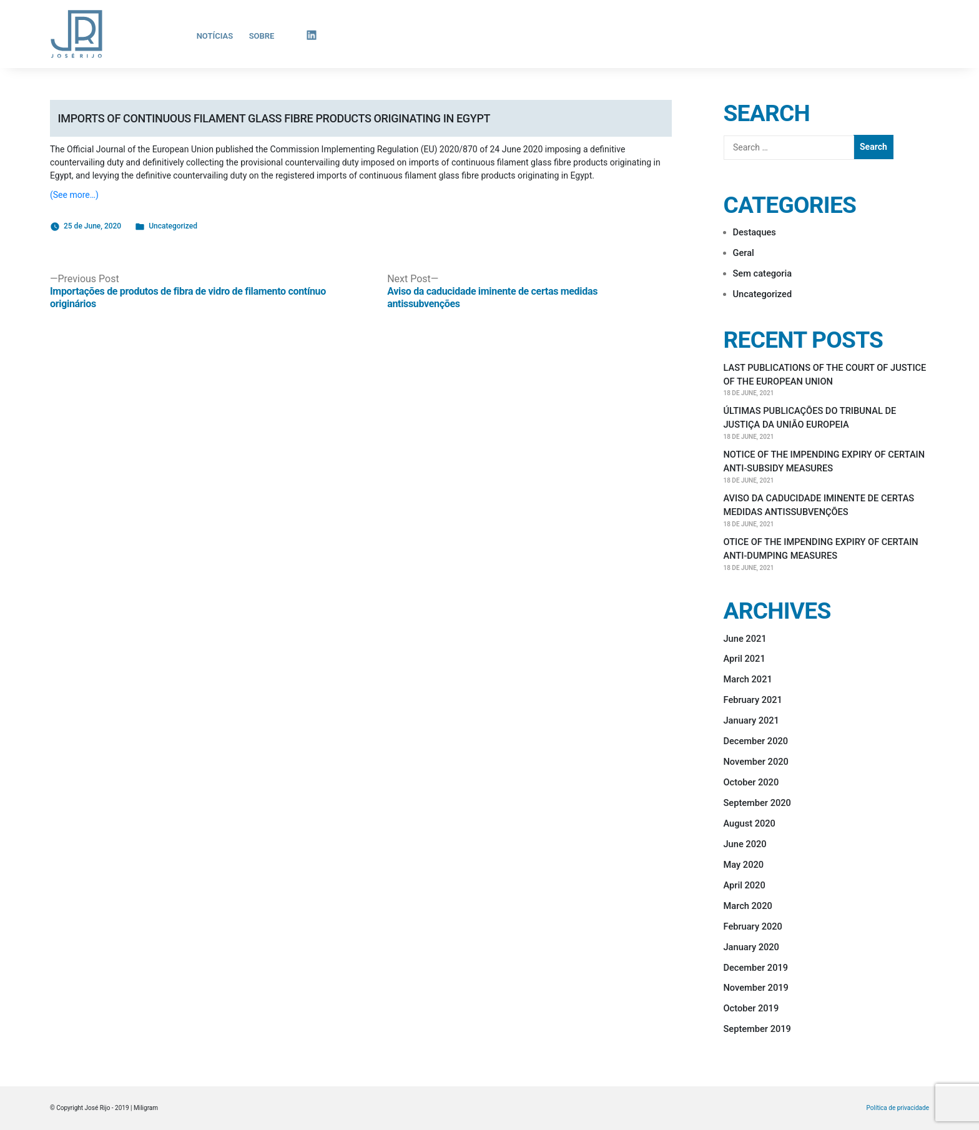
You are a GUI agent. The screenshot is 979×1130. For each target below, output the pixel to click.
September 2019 (757, 1028)
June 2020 (745, 844)
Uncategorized (173, 226)
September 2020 (757, 802)
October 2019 (751, 1008)
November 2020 (756, 761)
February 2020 (753, 926)
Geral (743, 252)
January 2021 (751, 720)
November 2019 (756, 987)
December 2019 (756, 967)
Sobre (262, 36)
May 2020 (744, 864)
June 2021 (745, 638)
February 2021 (753, 699)
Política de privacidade (898, 1108)
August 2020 (749, 823)
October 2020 (751, 782)
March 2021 (748, 679)
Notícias (215, 36)
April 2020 (744, 885)
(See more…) (74, 195)
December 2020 (756, 741)
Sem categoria (762, 273)
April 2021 (744, 658)
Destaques (754, 232)
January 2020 (751, 947)
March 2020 (748, 905)
